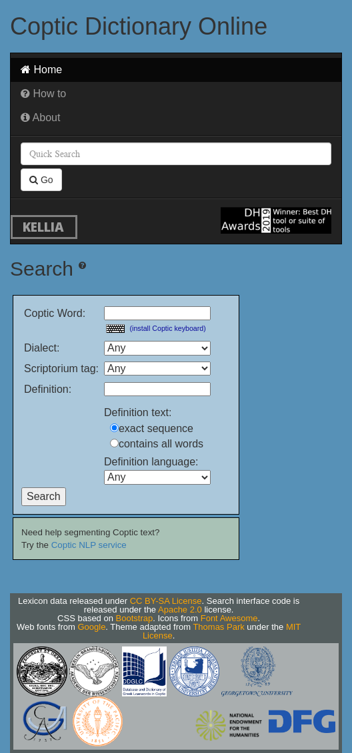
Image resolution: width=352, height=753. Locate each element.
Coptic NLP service (89, 545)
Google (91, 627)
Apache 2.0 (180, 610)
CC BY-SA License (166, 601)
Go (41, 179)
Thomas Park (218, 627)
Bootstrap (134, 618)
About (40, 117)
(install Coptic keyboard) (168, 328)
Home (41, 69)
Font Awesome (229, 618)
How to (43, 93)
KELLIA (43, 226)
